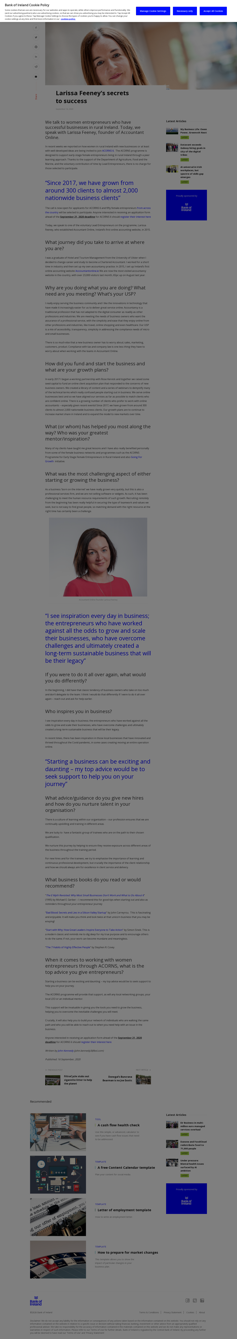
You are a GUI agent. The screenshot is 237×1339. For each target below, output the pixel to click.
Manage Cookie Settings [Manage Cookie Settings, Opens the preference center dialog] (153, 10)
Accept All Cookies (213, 10)
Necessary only (185, 10)
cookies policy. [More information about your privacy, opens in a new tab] (68, 19)
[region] (118, 11)
